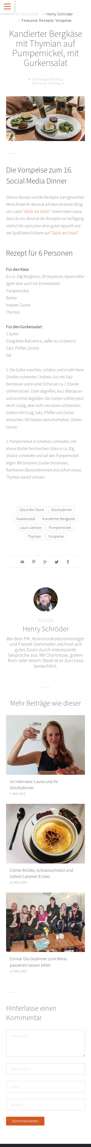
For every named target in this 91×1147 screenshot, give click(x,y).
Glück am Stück (36, 211)
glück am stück (31, 509)
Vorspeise (63, 20)
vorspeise (56, 536)
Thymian (34, 536)
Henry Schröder (59, 14)
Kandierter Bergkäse (58, 518)
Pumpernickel (60, 527)
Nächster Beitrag (48, 83)
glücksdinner (61, 509)
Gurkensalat (25, 518)
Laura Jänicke (30, 527)
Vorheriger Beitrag (45, 79)
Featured (29, 20)
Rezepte (46, 20)
